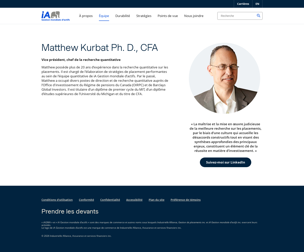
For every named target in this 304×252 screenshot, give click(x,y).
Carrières (243, 4)
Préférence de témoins (186, 200)
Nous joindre (194, 16)
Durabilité (122, 16)
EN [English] (257, 4)
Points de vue (168, 16)
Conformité (86, 200)
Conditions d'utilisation (57, 200)
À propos (86, 16)
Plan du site (156, 200)
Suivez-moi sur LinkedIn (225, 162)
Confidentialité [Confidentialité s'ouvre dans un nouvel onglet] (110, 200)
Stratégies (143, 16)
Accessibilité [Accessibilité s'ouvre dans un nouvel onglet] (134, 200)
